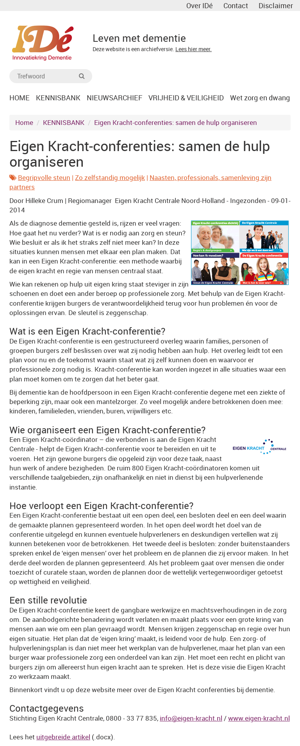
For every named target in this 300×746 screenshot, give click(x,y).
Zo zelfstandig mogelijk (110, 177)
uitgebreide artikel (63, 736)
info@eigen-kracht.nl (191, 718)
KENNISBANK (63, 122)
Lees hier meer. (193, 49)
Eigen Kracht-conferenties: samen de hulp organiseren (175, 122)
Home (24, 122)
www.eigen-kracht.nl (259, 718)
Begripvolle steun (44, 177)
